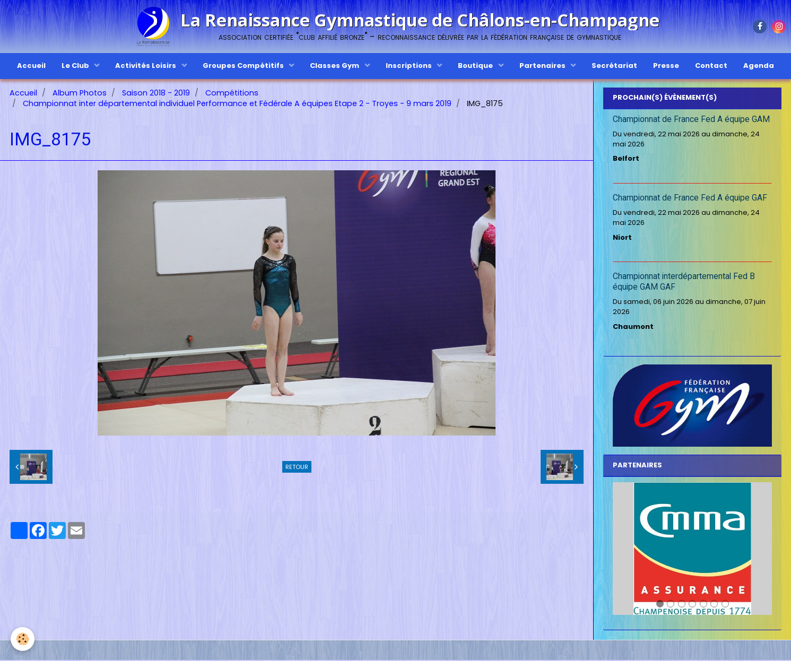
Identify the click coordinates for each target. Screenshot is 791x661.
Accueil (31, 65)
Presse (666, 65)
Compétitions (231, 94)
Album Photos (80, 94)
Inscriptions (409, 65)
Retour (296, 468)
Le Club (76, 65)
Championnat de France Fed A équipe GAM (691, 120)
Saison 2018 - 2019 (156, 94)
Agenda (758, 65)
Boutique (476, 65)
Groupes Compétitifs (244, 65)
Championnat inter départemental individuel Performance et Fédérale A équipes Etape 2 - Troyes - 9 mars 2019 (237, 104)
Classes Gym (335, 65)
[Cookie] (22, 639)
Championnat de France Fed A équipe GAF (690, 199)
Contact (711, 65)
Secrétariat (614, 65)
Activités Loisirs (146, 65)
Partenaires (543, 65)
